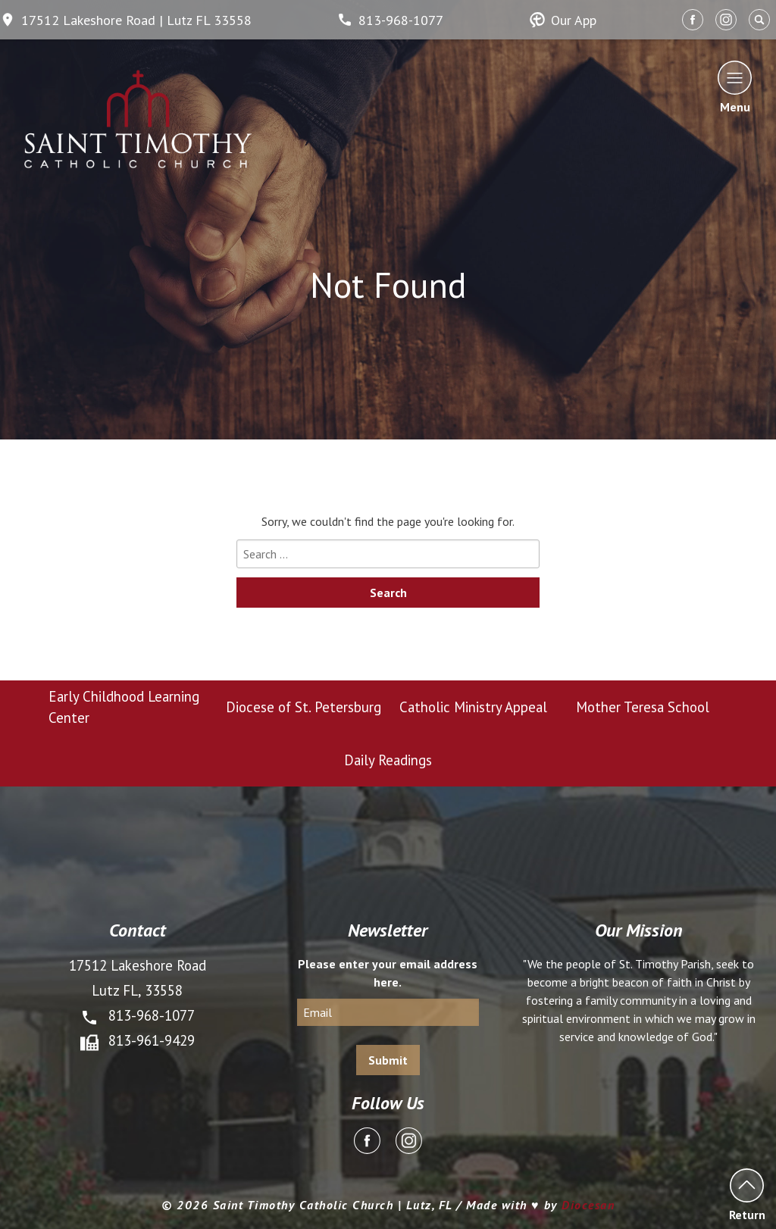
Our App (563, 20)
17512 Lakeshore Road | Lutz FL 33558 (126, 20)
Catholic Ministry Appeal (473, 707)
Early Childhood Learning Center (123, 707)
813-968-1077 (390, 20)
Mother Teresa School (642, 707)
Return (747, 1194)
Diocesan (588, 1204)
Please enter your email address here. (387, 973)
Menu (735, 87)
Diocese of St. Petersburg (303, 707)
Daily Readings (388, 760)
